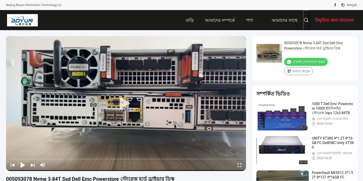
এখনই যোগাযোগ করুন (306, 62)
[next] (33, 165)
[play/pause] (23, 165)
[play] (126, 103)
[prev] (13, 165)
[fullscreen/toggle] (239, 165)
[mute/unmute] (43, 165)
